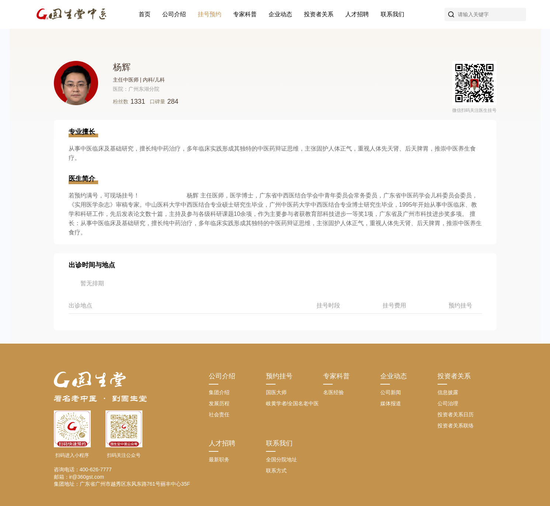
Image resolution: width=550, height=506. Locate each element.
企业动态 (280, 14)
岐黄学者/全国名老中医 (292, 403)
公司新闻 (390, 392)
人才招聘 (357, 14)
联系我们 (392, 14)
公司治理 (447, 403)
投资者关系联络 (455, 425)
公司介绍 (174, 14)
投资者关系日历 (455, 414)
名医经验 (333, 392)
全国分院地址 (281, 459)
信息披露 (447, 392)
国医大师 (276, 392)
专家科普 (245, 14)
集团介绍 (219, 392)
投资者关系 (318, 14)
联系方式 (276, 471)
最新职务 (219, 459)
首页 (145, 14)
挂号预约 (209, 14)
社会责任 (219, 414)
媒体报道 (390, 403)
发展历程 (219, 403)
